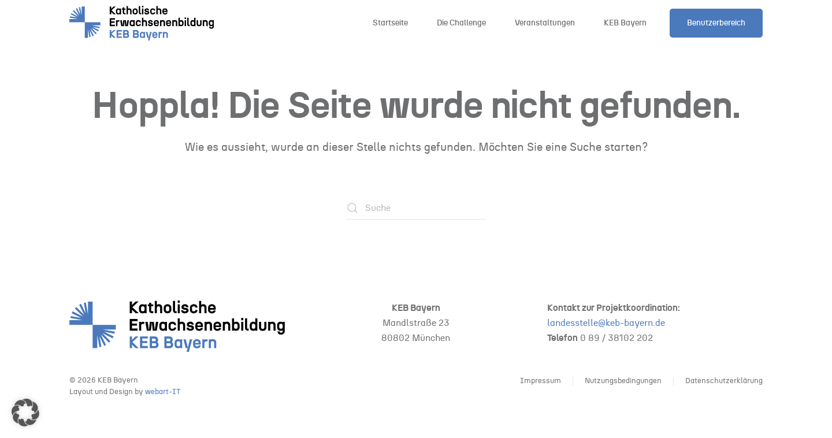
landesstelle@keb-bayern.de (606, 323)
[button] (25, 412)
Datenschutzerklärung (724, 381)
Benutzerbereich (716, 23)
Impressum (540, 381)
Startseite (390, 23)
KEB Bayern (625, 23)
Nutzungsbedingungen (623, 381)
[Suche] (416, 208)
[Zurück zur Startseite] (141, 23)
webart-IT (162, 392)
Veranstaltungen (545, 23)
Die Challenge (461, 23)
